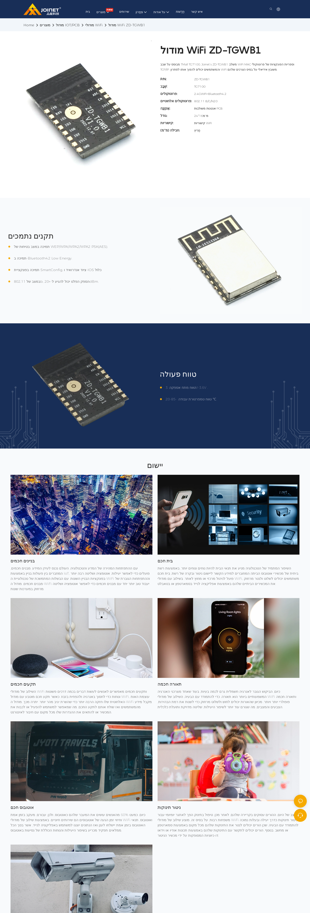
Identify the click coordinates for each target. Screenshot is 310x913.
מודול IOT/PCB (68, 25)
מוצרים (45, 25)
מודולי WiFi (94, 25)
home (28, 25)
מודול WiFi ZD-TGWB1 (126, 25)
